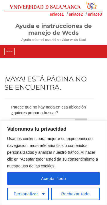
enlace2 (76, 14)
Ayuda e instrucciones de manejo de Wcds (53, 29)
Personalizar (26, 194)
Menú (9, 51)
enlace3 (95, 14)
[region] (53, 162)
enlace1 (57, 14)
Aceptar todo (53, 178)
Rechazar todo (75, 194)
